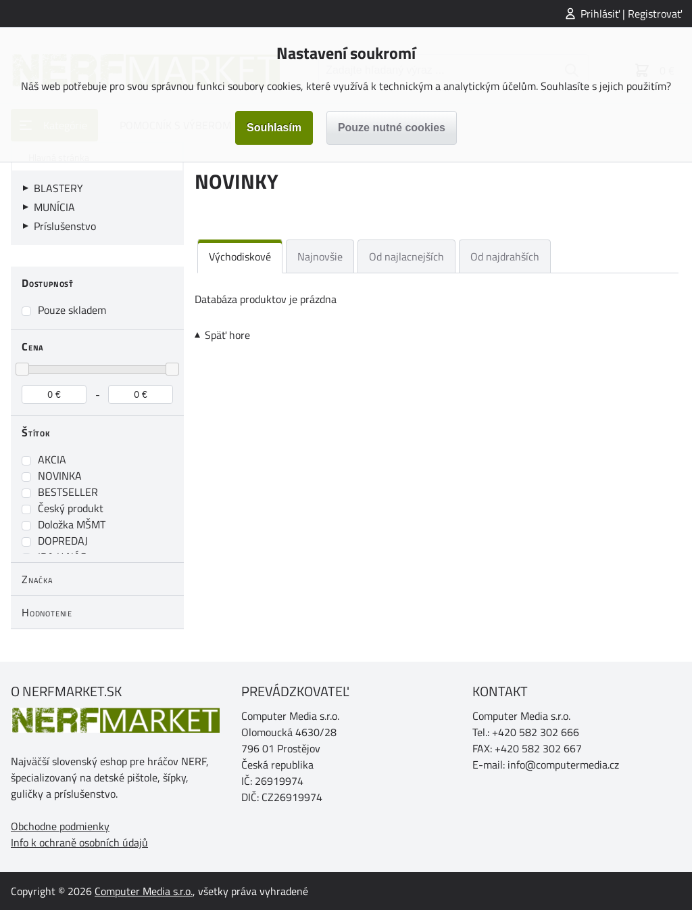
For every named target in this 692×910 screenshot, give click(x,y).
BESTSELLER (68, 492)
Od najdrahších (504, 256)
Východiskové (240, 256)
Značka (37, 579)
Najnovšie (320, 256)
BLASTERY (58, 188)
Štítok (36, 432)
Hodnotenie (47, 612)
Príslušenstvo (65, 226)
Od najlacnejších (406, 256)
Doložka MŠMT (71, 524)
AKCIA (52, 459)
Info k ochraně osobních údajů (79, 842)
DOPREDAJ (63, 540)
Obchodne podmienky (60, 826)
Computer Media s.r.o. (144, 891)
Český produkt (70, 508)
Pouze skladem (72, 310)
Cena (33, 346)
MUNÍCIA (54, 207)
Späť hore (227, 335)
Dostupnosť (48, 283)
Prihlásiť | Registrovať (631, 13)
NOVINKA (60, 476)
